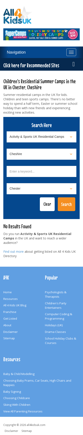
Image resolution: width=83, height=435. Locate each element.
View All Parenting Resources (22, 411)
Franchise (9, 312)
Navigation (16, 52)
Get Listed (10, 318)
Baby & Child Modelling (19, 374)
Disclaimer (10, 332)
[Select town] (41, 188)
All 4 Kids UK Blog (14, 305)
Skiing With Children (16, 405)
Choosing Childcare (16, 398)
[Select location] (41, 154)
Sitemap (9, 338)
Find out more (13, 251)
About (7, 325)
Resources (10, 299)
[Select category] (41, 136)
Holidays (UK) (54, 325)
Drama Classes (55, 332)
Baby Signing (12, 392)
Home (7, 292)
